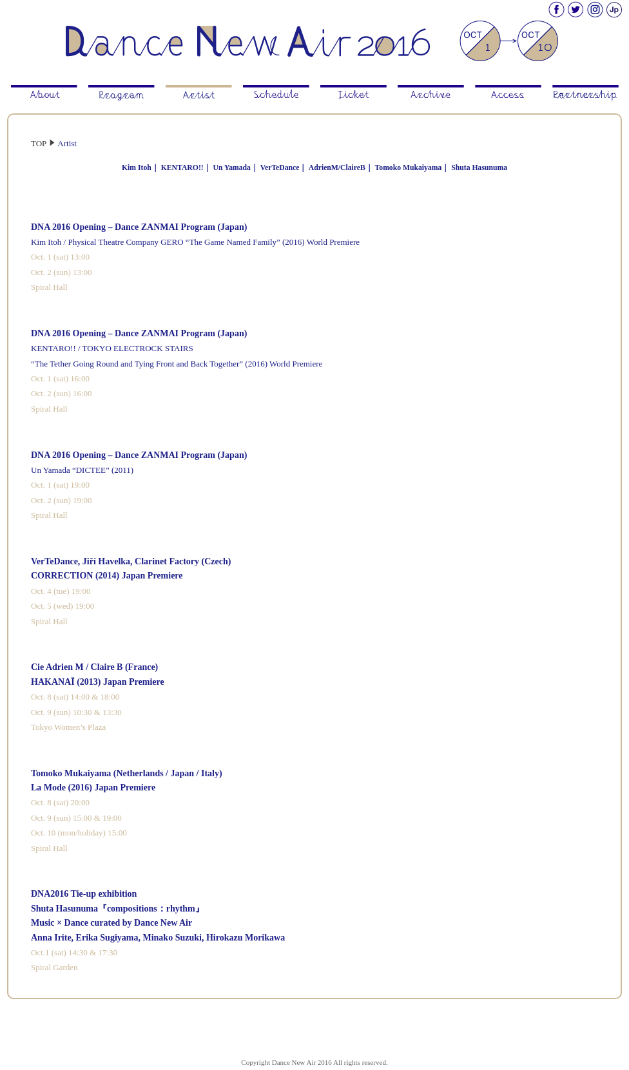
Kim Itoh (136, 168)
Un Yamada (232, 168)
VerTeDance (280, 168)
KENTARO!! (182, 168)
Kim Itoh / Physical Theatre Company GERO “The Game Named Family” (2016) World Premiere (195, 242)
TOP (38, 143)
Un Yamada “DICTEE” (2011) (82, 470)
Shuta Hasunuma (479, 168)
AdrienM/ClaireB (337, 168)
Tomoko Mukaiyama (408, 168)
